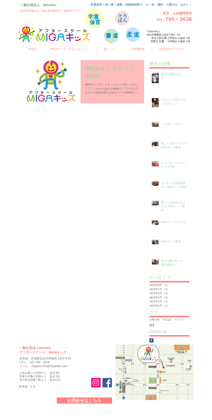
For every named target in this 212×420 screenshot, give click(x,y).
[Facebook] (107, 382)
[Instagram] (96, 382)
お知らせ (154, 319)
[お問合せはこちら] (84, 400)
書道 (152, 325)
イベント (179, 319)
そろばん (167, 319)
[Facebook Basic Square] (151, 340)
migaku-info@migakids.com (49, 366)
